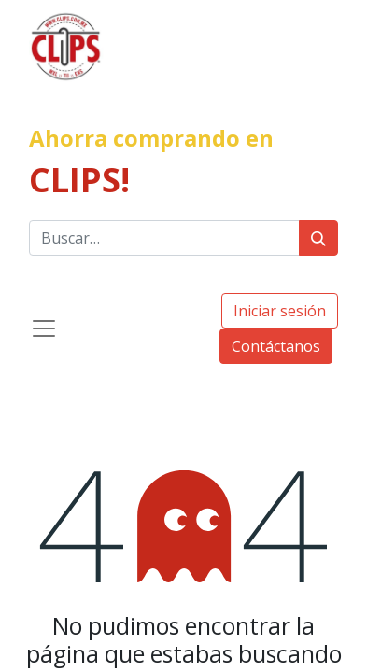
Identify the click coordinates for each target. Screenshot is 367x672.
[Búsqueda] (318, 238)
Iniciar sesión (279, 311)
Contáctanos (276, 346)
